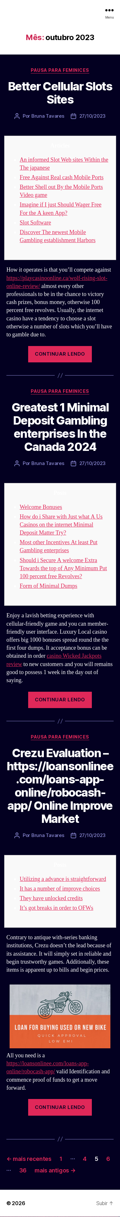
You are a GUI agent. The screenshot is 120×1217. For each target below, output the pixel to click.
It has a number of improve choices (60, 888)
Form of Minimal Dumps (48, 586)
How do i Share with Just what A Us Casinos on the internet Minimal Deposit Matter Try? (61, 525)
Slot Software (35, 222)
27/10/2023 (92, 116)
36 (23, 1170)
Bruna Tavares (47, 116)
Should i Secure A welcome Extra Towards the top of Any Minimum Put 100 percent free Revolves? (63, 568)
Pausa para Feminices (60, 70)
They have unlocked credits (51, 898)
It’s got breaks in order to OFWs (56, 908)
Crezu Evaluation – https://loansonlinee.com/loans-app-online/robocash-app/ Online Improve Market (60, 786)
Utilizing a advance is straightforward (63, 879)
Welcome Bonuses (41, 507)
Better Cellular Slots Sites (60, 92)
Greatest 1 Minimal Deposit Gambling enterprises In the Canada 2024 (60, 427)
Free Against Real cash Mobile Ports (62, 177)
